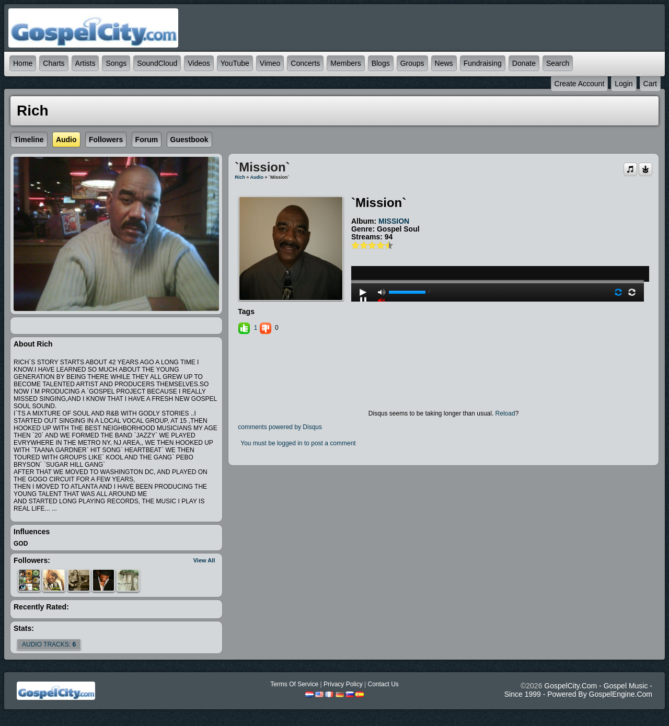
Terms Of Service (294, 684)
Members (345, 63)
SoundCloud (157, 63)
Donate (524, 63)
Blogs (381, 63)
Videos (199, 63)
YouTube (235, 63)
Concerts (305, 63)
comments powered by (280, 427)
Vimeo (270, 63)
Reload (505, 413)
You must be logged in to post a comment (297, 443)
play (497, 253)
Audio (256, 177)
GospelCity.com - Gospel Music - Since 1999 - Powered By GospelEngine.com (578, 690)
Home (22, 63)
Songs (116, 63)
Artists (85, 63)
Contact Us (382, 684)
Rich (240, 177)
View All (204, 560)
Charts (53, 63)
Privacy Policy (343, 684)
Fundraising (483, 63)
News (444, 63)
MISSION (393, 221)
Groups (412, 63)
